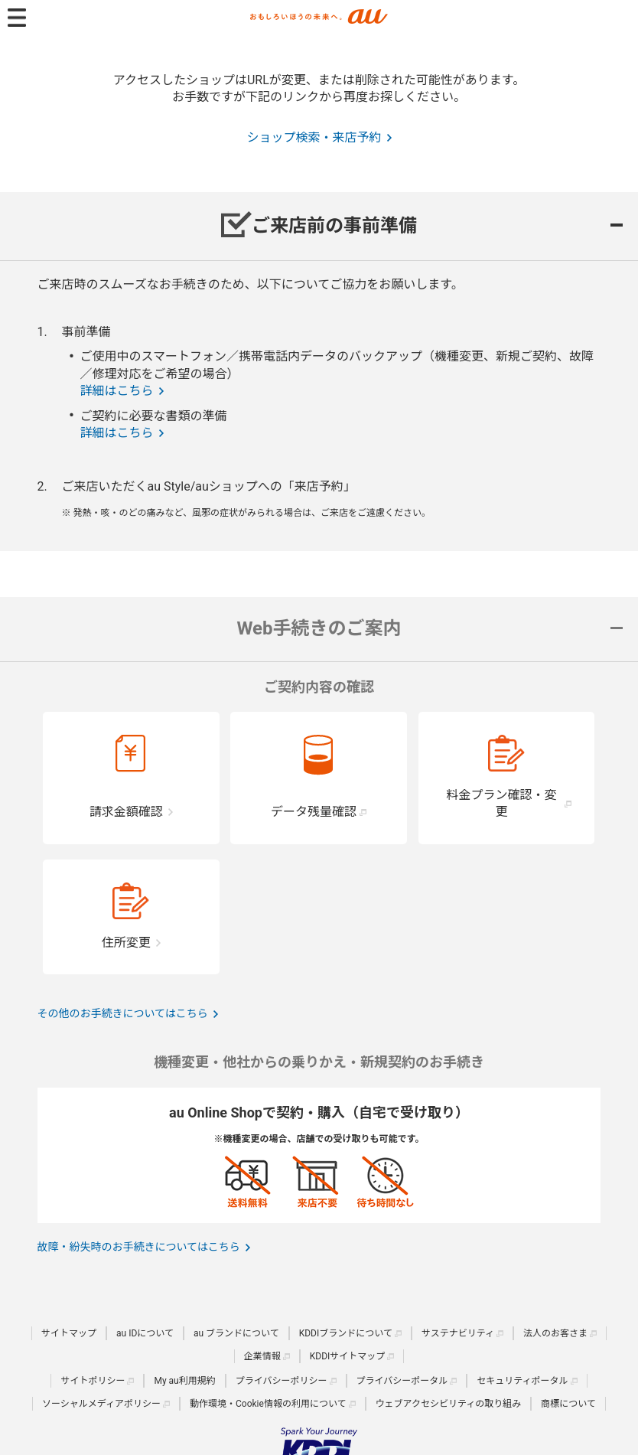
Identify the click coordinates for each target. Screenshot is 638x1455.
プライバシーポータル (402, 1380)
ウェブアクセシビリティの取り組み (449, 1403)
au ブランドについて (236, 1333)
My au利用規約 (184, 1380)
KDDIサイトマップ (348, 1356)
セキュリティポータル (522, 1380)
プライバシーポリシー (281, 1380)
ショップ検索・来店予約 (313, 137)
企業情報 (262, 1356)
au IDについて (145, 1333)
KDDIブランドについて (345, 1333)
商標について (568, 1403)
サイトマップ (68, 1333)
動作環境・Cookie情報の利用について (268, 1403)
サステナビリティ (458, 1333)
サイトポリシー (92, 1380)
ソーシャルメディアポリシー (101, 1403)
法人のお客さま (555, 1333)
